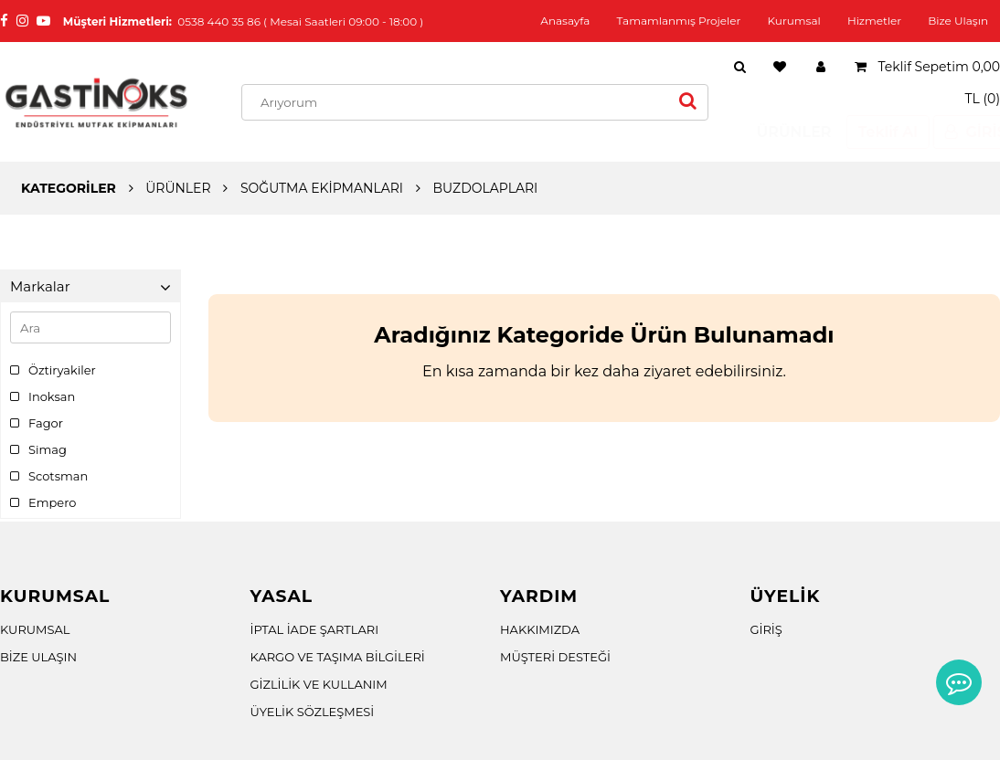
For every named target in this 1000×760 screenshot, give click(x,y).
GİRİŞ (766, 629)
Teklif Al (870, 132)
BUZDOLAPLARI (484, 188)
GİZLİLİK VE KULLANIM (319, 684)
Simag (38, 449)
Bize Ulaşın (958, 20)
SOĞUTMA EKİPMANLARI (321, 188)
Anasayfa (565, 20)
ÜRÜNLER (776, 132)
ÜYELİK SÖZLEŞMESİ (312, 711)
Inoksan (42, 396)
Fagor (36, 423)
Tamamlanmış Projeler (679, 20)
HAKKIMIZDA (540, 629)
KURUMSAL (35, 629)
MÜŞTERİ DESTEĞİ (555, 656)
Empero (43, 502)
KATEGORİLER (68, 188)
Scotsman (49, 476)
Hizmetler (874, 20)
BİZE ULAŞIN (38, 656)
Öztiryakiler (53, 370)
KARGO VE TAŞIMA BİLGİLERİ (337, 656)
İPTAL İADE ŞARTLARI (314, 629)
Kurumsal (794, 20)
